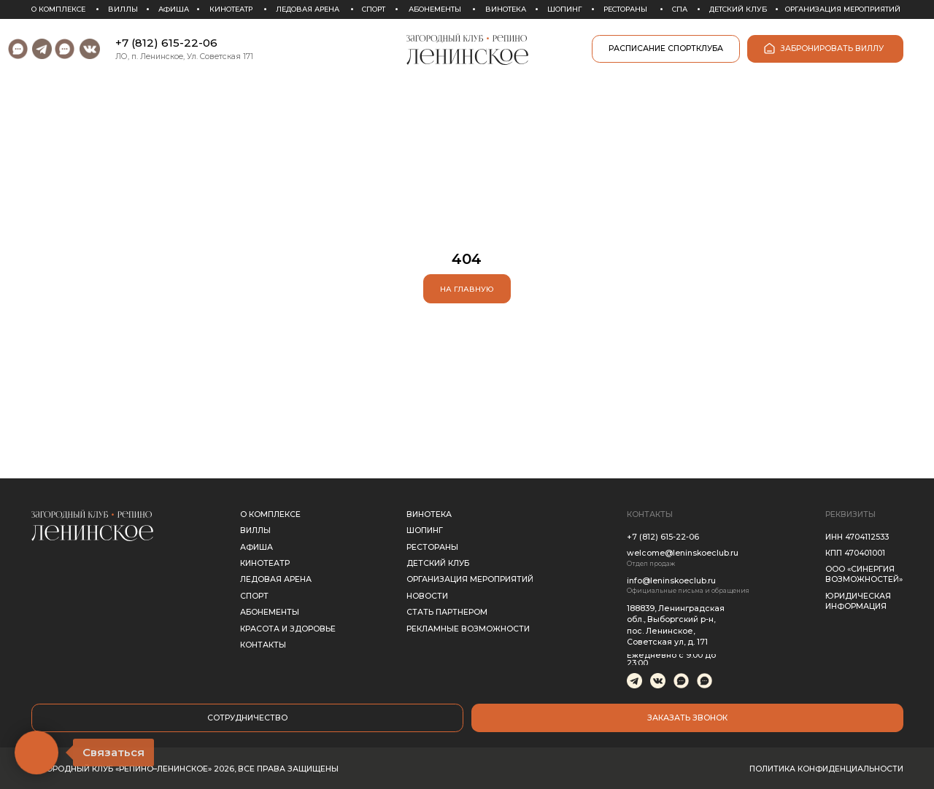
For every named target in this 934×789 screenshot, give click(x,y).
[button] (687, 717)
